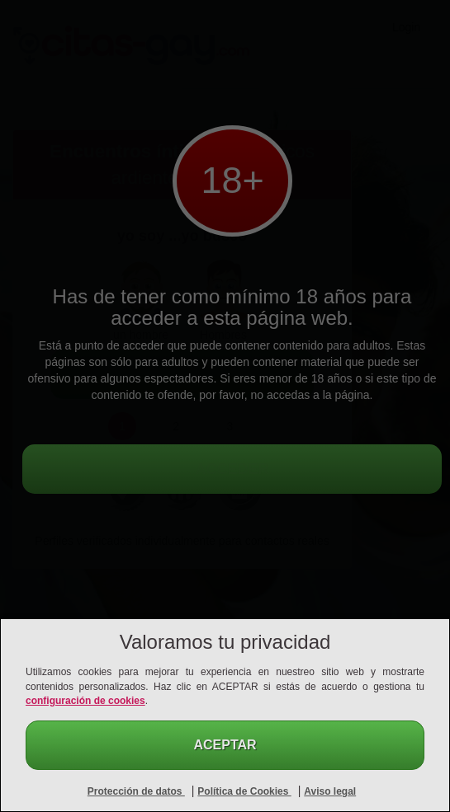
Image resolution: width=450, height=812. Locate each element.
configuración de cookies (85, 700)
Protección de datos (136, 791)
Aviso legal (330, 791)
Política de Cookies (244, 791)
